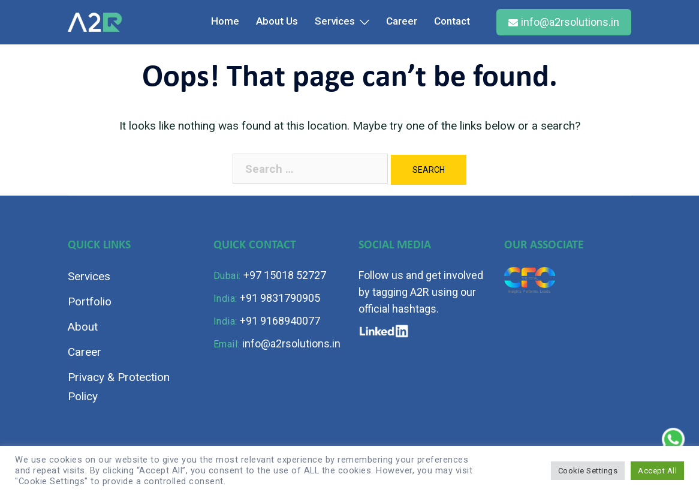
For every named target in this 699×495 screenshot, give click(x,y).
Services (335, 21)
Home (225, 21)
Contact (452, 21)
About (83, 327)
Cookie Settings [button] (588, 470)
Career (401, 21)
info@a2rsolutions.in (563, 22)
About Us (277, 21)
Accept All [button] (657, 470)
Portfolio (90, 301)
